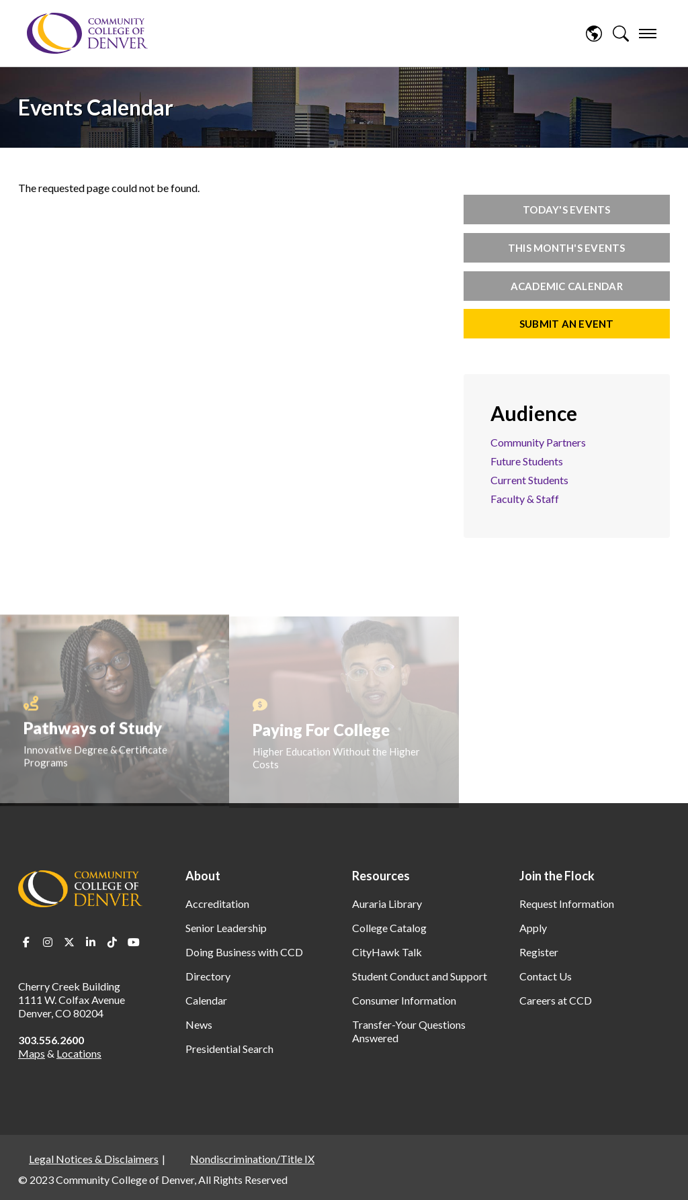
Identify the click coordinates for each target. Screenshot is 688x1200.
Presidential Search (229, 1048)
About (202, 875)
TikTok (112, 942)
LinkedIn (91, 942)
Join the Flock (557, 875)
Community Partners (538, 442)
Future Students (526, 461)
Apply (533, 927)
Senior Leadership (226, 927)
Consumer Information (404, 1000)
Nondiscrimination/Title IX (252, 1158)
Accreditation (217, 903)
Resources (381, 875)
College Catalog (389, 927)
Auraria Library (387, 903)
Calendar (206, 1000)
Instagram (48, 942)
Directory (207, 976)
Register (538, 951)
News (198, 1024)
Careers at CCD (555, 1000)
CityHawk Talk (387, 951)
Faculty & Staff (524, 498)
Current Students (529, 479)
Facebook (26, 942)
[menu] (647, 33)
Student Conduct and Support (419, 976)
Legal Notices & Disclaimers (94, 1158)
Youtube (134, 942)
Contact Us (545, 976)
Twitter (69, 942)
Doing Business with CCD (244, 951)
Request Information (566, 903)
